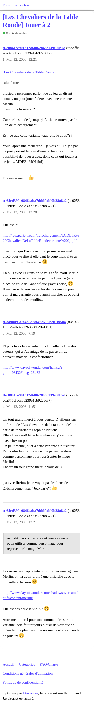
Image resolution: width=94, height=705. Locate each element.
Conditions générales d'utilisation (28, 673)
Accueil (8, 664)
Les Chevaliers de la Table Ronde (29, 72)
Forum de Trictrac (16, 5)
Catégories (27, 664)
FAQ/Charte (49, 664)
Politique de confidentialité (23, 682)
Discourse (30, 693)
